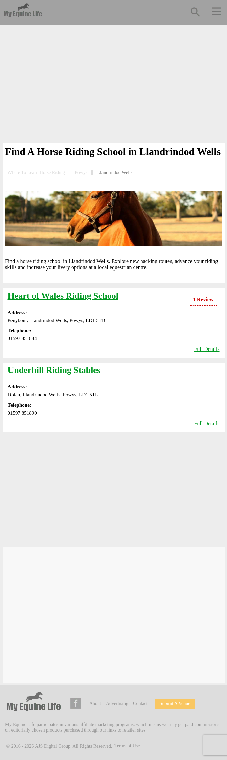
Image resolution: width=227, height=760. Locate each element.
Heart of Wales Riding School (63, 296)
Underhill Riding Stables (54, 370)
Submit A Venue (175, 703)
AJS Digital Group (52, 745)
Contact (140, 703)
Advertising (117, 703)
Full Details (206, 349)
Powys (81, 172)
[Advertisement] (114, 85)
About (95, 703)
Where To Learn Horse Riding (36, 172)
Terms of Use (127, 745)
